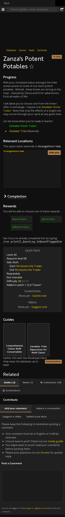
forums (45, 452)
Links (58, 56)
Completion (16, 196)
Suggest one (39, 307)
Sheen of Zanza (19, 219)
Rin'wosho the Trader (29, 266)
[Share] (62, 9)
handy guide (55, 441)
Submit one (39, 295)
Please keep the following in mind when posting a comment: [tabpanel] (32, 467)
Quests (22, 50)
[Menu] (3, 9)
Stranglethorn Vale (49, 146)
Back (7, 3)
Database (11, 50)
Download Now (53, 361)
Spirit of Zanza (48, 219)
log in (29, 508)
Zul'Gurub (42, 50)
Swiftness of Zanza (20, 227)
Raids (31, 50)
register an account (42, 508)
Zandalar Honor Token (22, 126)
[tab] (9, 382)
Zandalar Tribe (18, 131)
